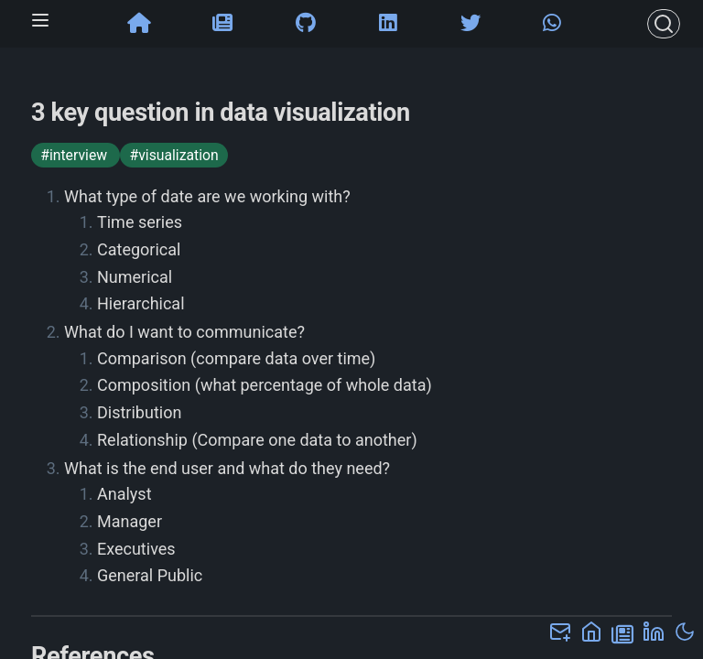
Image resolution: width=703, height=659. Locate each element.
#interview (75, 155)
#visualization (173, 155)
